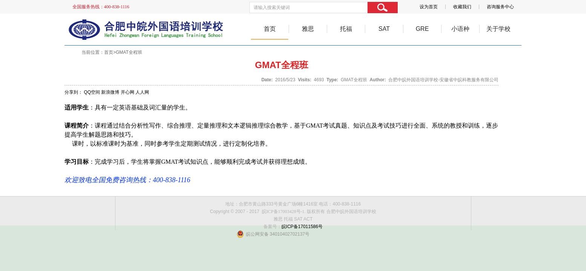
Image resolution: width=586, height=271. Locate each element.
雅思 (308, 29)
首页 (270, 29)
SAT (384, 29)
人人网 (142, 92)
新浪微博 (110, 92)
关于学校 (498, 29)
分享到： (74, 92)
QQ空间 (92, 92)
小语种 (460, 29)
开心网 (127, 92)
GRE (422, 29)
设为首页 (429, 6)
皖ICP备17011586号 (302, 226)
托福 (346, 29)
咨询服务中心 (500, 6)
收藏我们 (462, 6)
